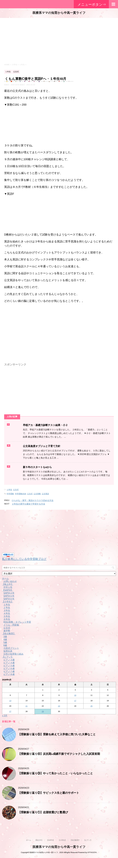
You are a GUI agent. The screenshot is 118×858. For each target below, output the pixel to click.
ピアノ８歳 (9, 674)
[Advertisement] (59, 40)
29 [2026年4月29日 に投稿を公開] (43, 711)
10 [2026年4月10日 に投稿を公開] (75, 695)
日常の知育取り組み (13, 654)
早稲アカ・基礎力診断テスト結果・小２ (45, 425)
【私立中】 (7, 584)
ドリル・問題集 (11, 625)
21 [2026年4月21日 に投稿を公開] (26, 706)
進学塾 (6, 631)
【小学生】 (7, 602)
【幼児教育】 (8, 633)
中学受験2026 (20, 494)
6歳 (5, 645)
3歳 (5, 636)
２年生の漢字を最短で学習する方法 (28, 504)
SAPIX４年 (8, 593)
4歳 (5, 639)
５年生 (6, 616)
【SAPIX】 (7, 590)
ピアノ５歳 (9, 665)
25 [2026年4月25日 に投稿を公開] (91, 706)
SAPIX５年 (8, 596)
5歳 (5, 642)
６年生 (6, 619)
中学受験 (10, 494)
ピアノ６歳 (9, 668)
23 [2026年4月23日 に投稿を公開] (59, 706)
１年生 (9, 490)
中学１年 (7, 587)
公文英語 (45, 494)
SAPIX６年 (8, 599)
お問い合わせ (10, 581)
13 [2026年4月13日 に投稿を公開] (10, 701)
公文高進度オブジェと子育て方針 (41, 446)
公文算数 (37, 494)
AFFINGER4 (92, 852)
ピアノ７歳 (9, 671)
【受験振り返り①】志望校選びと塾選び (43, 812)
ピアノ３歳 (9, 660)
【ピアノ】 (7, 657)
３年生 (6, 610)
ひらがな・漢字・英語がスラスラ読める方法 (32, 500)
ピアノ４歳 (9, 662)
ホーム (5, 578)
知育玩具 (7, 651)
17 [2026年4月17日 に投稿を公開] (75, 701)
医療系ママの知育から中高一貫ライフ (59, 13)
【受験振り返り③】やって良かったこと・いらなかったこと (55, 773)
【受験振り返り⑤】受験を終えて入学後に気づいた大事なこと (57, 734)
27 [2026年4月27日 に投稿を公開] (10, 711)
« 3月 (4, 715)
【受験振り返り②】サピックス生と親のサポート (48, 793)
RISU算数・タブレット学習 (17, 622)
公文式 (16, 490)
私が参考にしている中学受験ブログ (24, 558)
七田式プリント (11, 648)
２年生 (6, 607)
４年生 (6, 613)
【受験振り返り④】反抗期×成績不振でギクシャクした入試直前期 (59, 754)
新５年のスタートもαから (37, 467)
